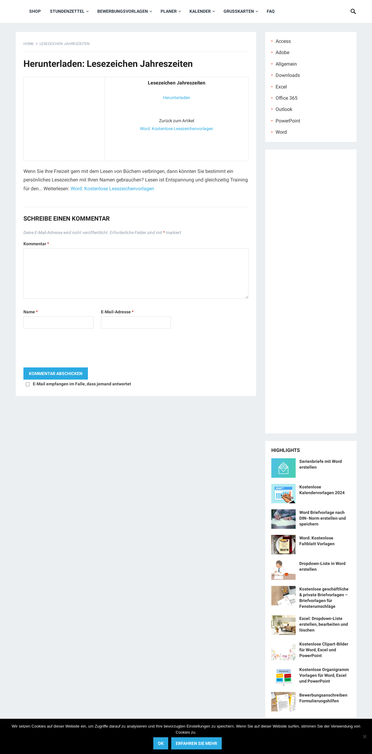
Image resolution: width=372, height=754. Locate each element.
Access (283, 41)
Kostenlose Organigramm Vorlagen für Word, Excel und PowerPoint (324, 675)
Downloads (288, 75)
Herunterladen (176, 97)
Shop (35, 11)
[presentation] (69, 349)
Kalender (200, 11)
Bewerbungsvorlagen (122, 11)
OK (161, 743)
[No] (364, 736)
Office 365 (286, 98)
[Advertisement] (64, 118)
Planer (169, 11)
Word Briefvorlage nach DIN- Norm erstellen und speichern (322, 518)
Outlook (284, 109)
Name (30, 311)
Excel (281, 87)
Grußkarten (239, 11)
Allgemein (286, 64)
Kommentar (36, 243)
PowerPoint (288, 121)
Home (28, 44)
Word (281, 132)
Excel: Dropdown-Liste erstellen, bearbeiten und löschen (323, 624)
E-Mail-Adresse (117, 311)
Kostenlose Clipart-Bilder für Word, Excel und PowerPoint (323, 650)
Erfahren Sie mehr (196, 743)
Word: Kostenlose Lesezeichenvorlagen (176, 128)
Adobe (282, 52)
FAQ (271, 11)
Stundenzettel (67, 11)
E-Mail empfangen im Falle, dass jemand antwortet (82, 383)
